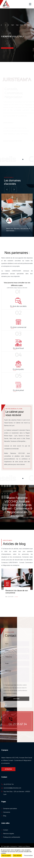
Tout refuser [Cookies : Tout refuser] (17, 855)
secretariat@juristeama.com (12, 788)
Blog (4, 816)
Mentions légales (8, 833)
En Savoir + (10, 596)
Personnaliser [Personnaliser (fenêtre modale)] (28, 855)
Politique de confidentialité (11, 837)
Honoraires (6, 812)
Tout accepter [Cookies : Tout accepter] (6, 855)
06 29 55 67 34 (9, 784)
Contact (5, 830)
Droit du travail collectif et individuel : (18, 229)
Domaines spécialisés (10, 808)
